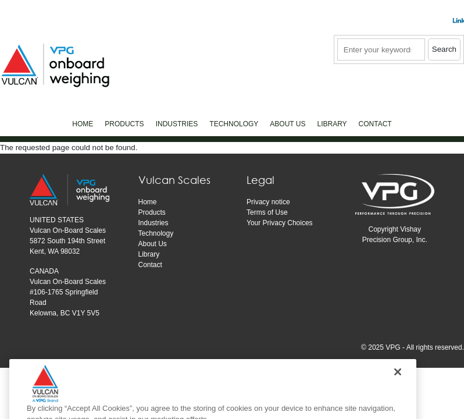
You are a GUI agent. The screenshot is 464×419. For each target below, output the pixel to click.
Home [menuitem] (82, 124)
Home (147, 202)
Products (152, 212)
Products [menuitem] (124, 124)
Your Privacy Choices (280, 223)
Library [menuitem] (332, 124)
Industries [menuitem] (177, 124)
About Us (152, 244)
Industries (153, 223)
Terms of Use (267, 212)
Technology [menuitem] (233, 124)
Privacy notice (268, 202)
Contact (150, 265)
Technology (156, 233)
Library (149, 254)
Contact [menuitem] (375, 124)
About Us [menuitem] (287, 124)
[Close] (398, 387)
